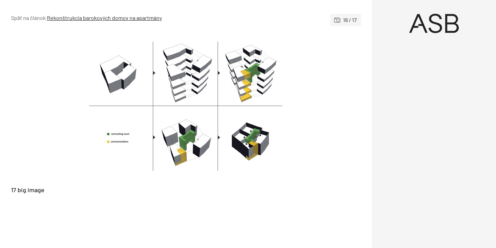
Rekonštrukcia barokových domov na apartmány (104, 17)
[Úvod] (434, 23)
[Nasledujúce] (273, 106)
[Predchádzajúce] (98, 106)
